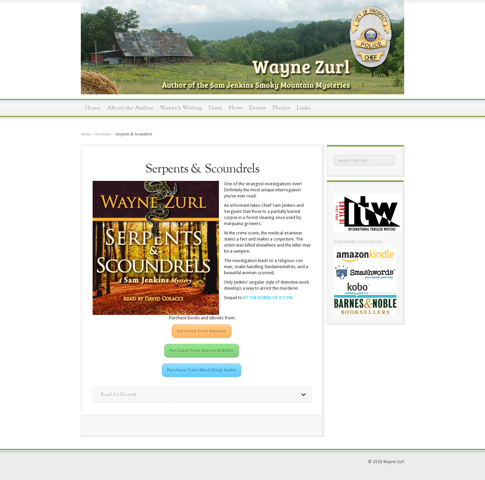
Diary (215, 108)
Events (257, 108)
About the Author (130, 108)
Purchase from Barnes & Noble (201, 350)
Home (93, 108)
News (236, 108)
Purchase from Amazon (201, 331)
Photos (281, 108)
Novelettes (103, 134)
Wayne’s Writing (181, 108)
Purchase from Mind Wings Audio (201, 370)
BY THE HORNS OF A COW (267, 297)
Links (304, 108)
